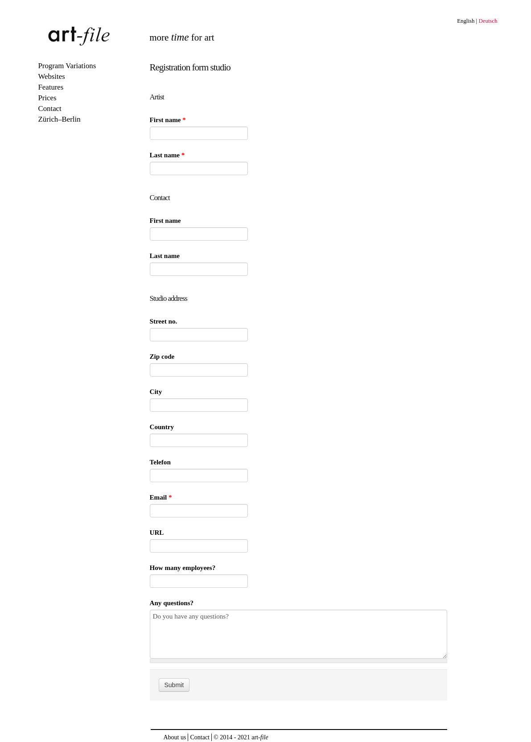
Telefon (160, 462)
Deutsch (487, 21)
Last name (167, 155)
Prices (47, 98)
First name (168, 119)
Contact (50, 108)
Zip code (162, 356)
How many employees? (183, 567)
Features (51, 87)
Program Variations (67, 65)
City (156, 391)
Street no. (163, 321)
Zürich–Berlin (59, 119)
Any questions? (172, 603)
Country (162, 426)
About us (175, 737)
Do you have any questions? (299, 634)
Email (161, 497)
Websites (51, 76)
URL (157, 532)
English (465, 21)
